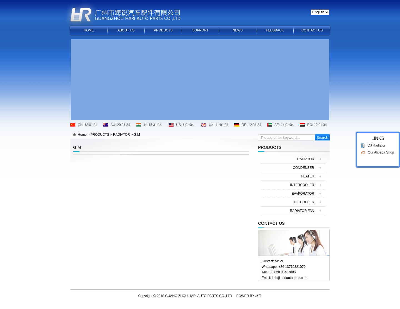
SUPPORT (200, 30)
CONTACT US (312, 30)
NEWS (238, 30)
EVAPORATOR (303, 194)
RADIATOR (121, 135)
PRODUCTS (163, 30)
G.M (137, 135)
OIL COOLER (304, 202)
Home (82, 135)
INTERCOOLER (302, 185)
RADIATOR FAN (302, 211)
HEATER (307, 176)
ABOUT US (126, 30)
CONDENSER (303, 168)
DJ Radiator (376, 143)
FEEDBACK (275, 30)
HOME (89, 30)
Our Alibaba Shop (381, 150)
